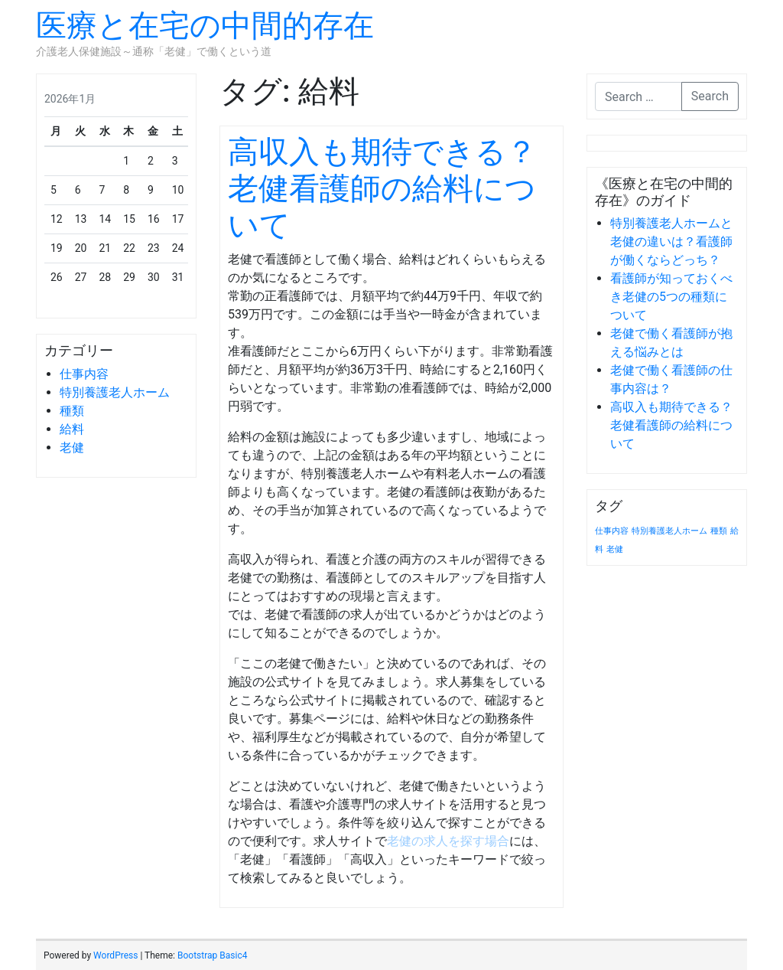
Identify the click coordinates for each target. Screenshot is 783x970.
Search (710, 96)
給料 (72, 429)
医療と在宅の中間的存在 (205, 26)
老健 (72, 447)
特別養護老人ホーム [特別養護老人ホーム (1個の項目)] (669, 531)
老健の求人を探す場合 (448, 841)
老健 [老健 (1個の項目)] (614, 549)
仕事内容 (84, 374)
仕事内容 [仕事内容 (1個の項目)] (612, 531)
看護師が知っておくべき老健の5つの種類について (671, 296)
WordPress (115, 955)
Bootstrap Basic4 (212, 955)
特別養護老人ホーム (115, 392)
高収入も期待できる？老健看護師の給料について (382, 188)
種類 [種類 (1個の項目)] (718, 531)
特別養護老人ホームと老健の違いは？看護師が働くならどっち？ (671, 241)
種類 (72, 410)
